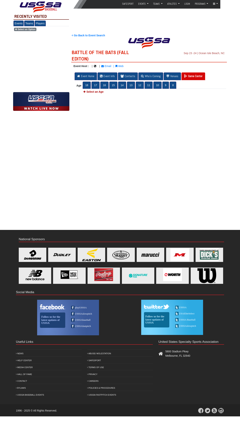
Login (187, 3)
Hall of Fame (24, 374)
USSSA (183, 307)
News (19, 353)
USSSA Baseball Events (30, 395)
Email (106, 66)
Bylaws (21, 388)
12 (139, 85)
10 (157, 85)
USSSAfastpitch (83, 326)
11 (148, 85)
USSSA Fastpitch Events (101, 395)
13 (131, 85)
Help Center (24, 360)
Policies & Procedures (101, 388)
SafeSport (128, 3)
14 (122, 85)
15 (113, 85)
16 (104, 85)
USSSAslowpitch (83, 313)
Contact (21, 381)
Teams (29, 23)
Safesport (94, 360)
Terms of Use (95, 367)
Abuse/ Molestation (99, 353)
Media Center (24, 367)
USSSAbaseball (83, 319)
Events (19, 23)
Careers (92, 381)
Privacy (92, 374)
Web (119, 66)
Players (40, 23)
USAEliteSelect (186, 313)
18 (86, 85)
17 (95, 85)
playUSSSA (81, 307)
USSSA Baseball (187, 319)
